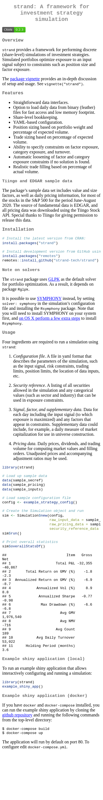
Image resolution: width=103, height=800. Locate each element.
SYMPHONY (49, 309)
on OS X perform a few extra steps (49, 329)
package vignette (25, 83)
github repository (17, 759)
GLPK (54, 290)
